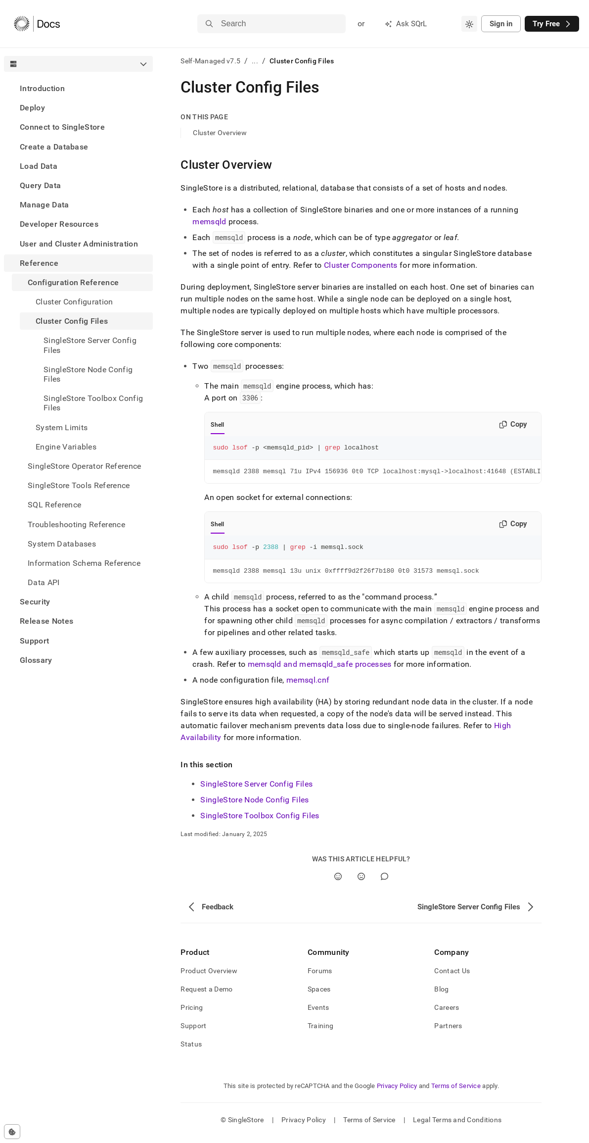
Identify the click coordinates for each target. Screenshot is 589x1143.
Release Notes (46, 621)
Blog (441, 995)
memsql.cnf (307, 686)
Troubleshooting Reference (76, 524)
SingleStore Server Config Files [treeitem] (90, 345)
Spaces (319, 995)
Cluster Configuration (74, 301)
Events (318, 1013)
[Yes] (338, 882)
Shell (217, 424)
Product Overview (209, 977)
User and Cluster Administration (79, 243)
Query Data (40, 185)
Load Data (38, 166)
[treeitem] (78, 88)
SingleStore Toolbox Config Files (259, 821)
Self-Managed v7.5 (210, 61)
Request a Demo (206, 995)
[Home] (37, 24)
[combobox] (469, 24)
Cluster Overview (219, 133)
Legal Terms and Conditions (457, 1126)
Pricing (192, 1013)
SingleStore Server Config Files (256, 790)
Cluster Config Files (72, 321)
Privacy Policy (397, 1091)
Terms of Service (456, 1091)
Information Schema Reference (84, 563)
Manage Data (44, 204)
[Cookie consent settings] (12, 1131)
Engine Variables (66, 446)
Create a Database (54, 146)
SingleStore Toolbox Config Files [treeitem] (93, 403)
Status (191, 1050)
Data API (44, 582)
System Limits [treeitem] (62, 427)
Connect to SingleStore (62, 127)
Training (320, 1032)
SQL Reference (54, 504)
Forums (320, 977)
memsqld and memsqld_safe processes (320, 670)
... (255, 61)
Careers (446, 1013)
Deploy (32, 107)
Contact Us (452, 977)
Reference (39, 263)
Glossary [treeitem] (36, 660)
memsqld (209, 221)
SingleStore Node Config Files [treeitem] (88, 374)
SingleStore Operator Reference (84, 466)
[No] (361, 882)
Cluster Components (361, 265)
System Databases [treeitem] (62, 543)
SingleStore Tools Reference (79, 485)
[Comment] (384, 882)
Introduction (42, 88)
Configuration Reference (73, 282)
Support (34, 641)
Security (35, 601)
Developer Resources (59, 224)
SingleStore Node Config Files (254, 805)
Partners (448, 1032)
